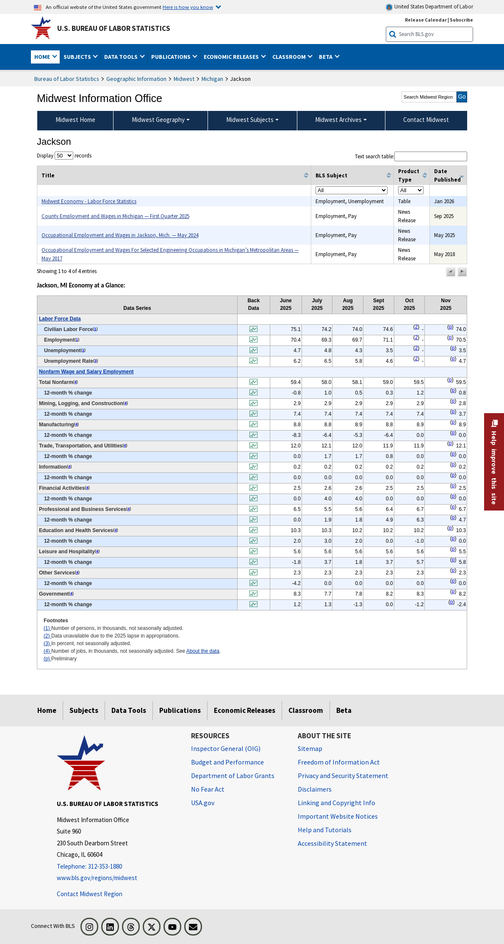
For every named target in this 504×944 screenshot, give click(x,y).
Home (46, 710)
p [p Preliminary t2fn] (450, 327)
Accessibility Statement (332, 843)
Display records (64, 155)
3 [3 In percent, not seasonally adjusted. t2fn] (95, 361)
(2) (47, 636)
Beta (344, 710)
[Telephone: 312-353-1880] (117, 867)
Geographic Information (136, 79)
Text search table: (411, 156)
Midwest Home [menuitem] (75, 120)
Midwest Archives (338, 120)
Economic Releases (244, 710)
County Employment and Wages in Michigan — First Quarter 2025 (115, 216)
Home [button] (42, 57)
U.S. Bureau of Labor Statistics (113, 28)
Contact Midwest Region (89, 894)
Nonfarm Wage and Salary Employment (86, 372)
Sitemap (310, 748)
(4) (47, 651)
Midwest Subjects (250, 120)
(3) (47, 643)
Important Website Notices (338, 816)
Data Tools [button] (121, 57)
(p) (47, 659)
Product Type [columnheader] (408, 175)
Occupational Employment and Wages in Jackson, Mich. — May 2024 (120, 235)
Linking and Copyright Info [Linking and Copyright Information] (336, 802)
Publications (180, 710)
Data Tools (128, 710)
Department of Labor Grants (232, 775)
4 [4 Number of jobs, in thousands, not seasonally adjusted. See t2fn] (75, 382)
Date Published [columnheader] (447, 175)
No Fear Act (207, 789)
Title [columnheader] (48, 175)
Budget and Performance (227, 762)
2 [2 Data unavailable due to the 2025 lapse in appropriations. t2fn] (416, 327)
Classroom (305, 710)
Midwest (184, 79)
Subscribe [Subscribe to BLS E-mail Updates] (461, 20)
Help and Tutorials (325, 829)
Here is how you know (188, 6)
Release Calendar (426, 20)
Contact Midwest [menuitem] (426, 120)
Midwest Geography (158, 120)
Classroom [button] (289, 57)
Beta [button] (326, 57)
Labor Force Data (60, 319)
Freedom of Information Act (339, 762)
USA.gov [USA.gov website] (202, 802)
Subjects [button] (78, 57)
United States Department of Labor (429, 7)
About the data (202, 651)
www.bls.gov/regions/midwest (97, 878)
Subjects (83, 710)
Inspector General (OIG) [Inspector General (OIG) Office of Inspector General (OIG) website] (225, 748)
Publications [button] (171, 57)
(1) (47, 628)
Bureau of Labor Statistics (66, 79)
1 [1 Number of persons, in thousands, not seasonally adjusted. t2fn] (95, 329)
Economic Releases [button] (232, 57)
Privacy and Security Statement (343, 775)
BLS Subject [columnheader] (331, 175)
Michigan (212, 79)
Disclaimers (315, 789)
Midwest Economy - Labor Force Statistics (89, 201)
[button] (451, 272)
